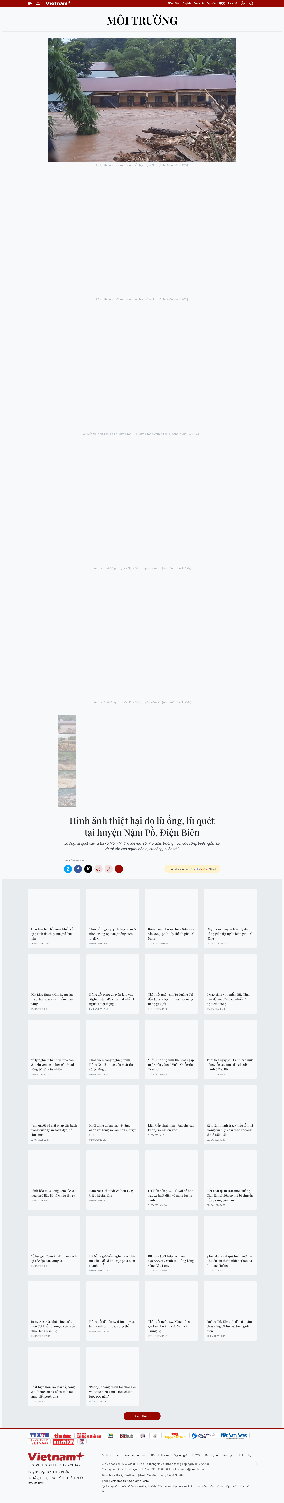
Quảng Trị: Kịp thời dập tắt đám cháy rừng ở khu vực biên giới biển (229, 1326)
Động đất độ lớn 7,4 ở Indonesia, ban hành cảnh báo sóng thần (112, 1323)
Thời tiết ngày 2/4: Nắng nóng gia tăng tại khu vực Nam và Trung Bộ (169, 1326)
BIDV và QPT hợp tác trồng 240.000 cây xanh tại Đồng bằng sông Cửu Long (171, 1261)
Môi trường (142, 20)
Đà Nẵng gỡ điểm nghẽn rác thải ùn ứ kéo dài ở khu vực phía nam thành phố (112, 1261)
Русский (233, 3)
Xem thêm (142, 1416)
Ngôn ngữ (180, 1455)
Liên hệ (246, 1455)
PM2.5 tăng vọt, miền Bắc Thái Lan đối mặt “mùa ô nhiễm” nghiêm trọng (228, 999)
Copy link (109, 869)
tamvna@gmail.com (191, 1469)
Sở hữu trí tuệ (110, 1455)
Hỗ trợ (165, 1455)
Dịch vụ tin (211, 1455)
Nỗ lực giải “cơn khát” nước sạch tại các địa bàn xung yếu (54, 1258)
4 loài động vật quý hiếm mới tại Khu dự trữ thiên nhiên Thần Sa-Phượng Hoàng (230, 1261)
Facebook (78, 869)
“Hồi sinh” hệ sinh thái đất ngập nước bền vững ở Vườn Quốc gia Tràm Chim (171, 1064)
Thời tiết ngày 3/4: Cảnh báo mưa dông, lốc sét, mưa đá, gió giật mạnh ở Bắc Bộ (230, 1064)
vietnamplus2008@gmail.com (130, 1480)
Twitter (88, 869)
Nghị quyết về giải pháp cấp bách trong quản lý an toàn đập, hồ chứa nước (54, 1130)
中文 (222, 3)
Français (199, 3)
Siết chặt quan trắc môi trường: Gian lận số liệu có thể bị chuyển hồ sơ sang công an (230, 1195)
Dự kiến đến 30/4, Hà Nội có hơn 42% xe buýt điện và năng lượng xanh (171, 1195)
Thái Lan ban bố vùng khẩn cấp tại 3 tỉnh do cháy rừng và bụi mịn (53, 933)
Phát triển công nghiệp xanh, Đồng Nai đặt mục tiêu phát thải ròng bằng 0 (112, 1064)
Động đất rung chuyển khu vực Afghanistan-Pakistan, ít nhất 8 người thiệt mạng (111, 999)
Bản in (98, 869)
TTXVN (196, 1455)
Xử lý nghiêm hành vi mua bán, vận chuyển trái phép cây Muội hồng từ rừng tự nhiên (53, 1064)
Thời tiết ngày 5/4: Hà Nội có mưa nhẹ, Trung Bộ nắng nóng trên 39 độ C (112, 933)
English (186, 3)
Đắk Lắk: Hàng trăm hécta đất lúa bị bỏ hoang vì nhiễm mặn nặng (52, 999)
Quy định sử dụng (135, 1455)
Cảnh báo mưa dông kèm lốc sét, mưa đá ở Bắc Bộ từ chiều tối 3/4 (54, 1193)
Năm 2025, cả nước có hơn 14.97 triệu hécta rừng (111, 1193)
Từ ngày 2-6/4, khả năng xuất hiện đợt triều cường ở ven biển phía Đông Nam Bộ (53, 1326)
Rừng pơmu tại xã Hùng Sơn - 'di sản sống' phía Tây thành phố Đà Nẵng (171, 933)
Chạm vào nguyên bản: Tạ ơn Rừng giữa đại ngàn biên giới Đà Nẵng (229, 933)
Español (211, 3)
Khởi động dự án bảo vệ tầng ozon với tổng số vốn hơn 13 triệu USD (112, 1130)
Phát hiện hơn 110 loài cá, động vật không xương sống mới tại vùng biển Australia (53, 1391)
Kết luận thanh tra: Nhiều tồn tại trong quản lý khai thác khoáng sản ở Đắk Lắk (230, 1130)
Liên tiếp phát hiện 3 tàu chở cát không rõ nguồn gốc (171, 1127)
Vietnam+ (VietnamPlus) (58, 3)
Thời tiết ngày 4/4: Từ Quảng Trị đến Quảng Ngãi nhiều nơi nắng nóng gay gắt (170, 999)
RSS (153, 1455)
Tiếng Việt (173, 3)
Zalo (68, 869)
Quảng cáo (230, 1455)
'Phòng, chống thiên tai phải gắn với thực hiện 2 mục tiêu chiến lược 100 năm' (112, 1391)
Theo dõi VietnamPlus (181, 869)
